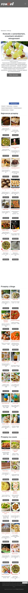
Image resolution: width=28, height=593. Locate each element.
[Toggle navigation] (25, 4)
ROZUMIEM (25, 582)
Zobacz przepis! (5, 135)
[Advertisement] (14, 18)
